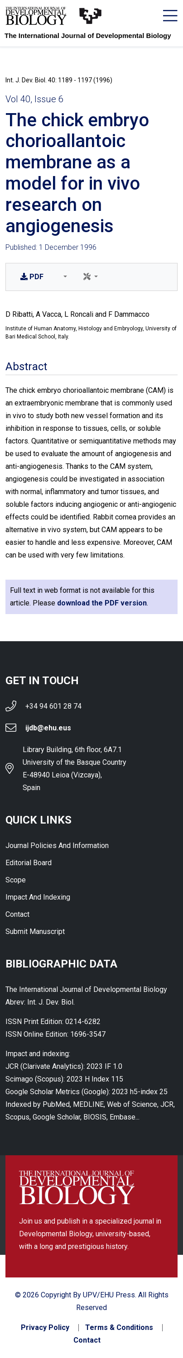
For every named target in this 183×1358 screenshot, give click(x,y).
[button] (63, 277)
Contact (17, 914)
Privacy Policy (45, 1327)
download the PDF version (102, 603)
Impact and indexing (37, 897)
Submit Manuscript (35, 931)
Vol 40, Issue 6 (34, 99)
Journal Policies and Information (57, 845)
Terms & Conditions (119, 1327)
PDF (31, 276)
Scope (15, 880)
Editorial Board (28, 862)
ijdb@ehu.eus (48, 728)
